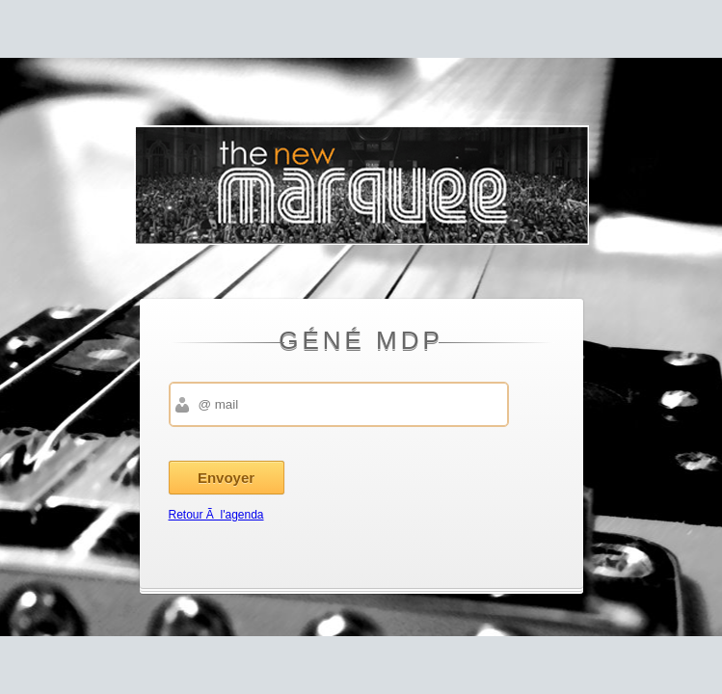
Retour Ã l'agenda (216, 514)
